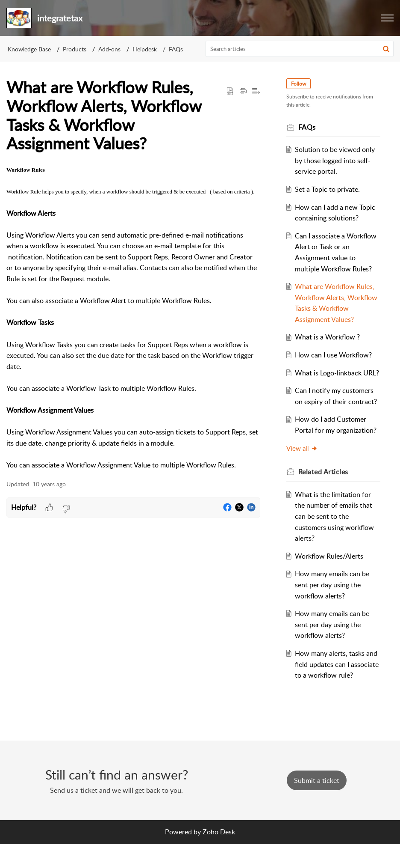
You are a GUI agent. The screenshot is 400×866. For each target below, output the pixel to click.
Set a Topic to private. (329, 189)
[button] (387, 18)
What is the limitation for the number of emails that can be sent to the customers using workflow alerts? (336, 527)
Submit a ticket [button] (316, 802)
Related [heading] (325, 483)
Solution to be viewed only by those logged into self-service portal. (336, 160)
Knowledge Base (29, 49)
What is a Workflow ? (329, 337)
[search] (300, 49)
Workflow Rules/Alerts (331, 566)
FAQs (176, 49)
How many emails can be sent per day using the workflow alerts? (334, 595)
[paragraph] (133, 317)
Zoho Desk (219, 853)
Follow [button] (299, 83)
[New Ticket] (317, 802)
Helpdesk (144, 49)
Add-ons (109, 49)
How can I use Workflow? (335, 355)
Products (74, 49)
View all (303, 459)
